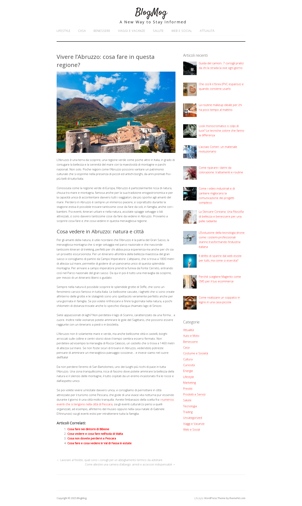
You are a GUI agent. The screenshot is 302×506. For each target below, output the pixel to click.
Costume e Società (195, 353)
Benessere (102, 31)
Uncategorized (192, 418)
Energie (188, 371)
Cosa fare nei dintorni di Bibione (88, 429)
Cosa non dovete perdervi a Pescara (92, 438)
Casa (82, 31)
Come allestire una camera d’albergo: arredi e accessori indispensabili (130, 464)
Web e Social (181, 31)
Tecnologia (190, 406)
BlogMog (151, 12)
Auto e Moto (191, 336)
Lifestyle (63, 31)
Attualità (207, 31)
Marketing (189, 382)
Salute (158, 31)
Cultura (188, 359)
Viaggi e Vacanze (131, 31)
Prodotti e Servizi (194, 394)
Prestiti (187, 388)
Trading (188, 412)
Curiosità (189, 365)
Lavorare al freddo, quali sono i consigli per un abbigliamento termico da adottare (109, 460)
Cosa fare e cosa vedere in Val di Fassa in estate (99, 443)
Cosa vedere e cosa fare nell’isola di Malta (95, 434)
